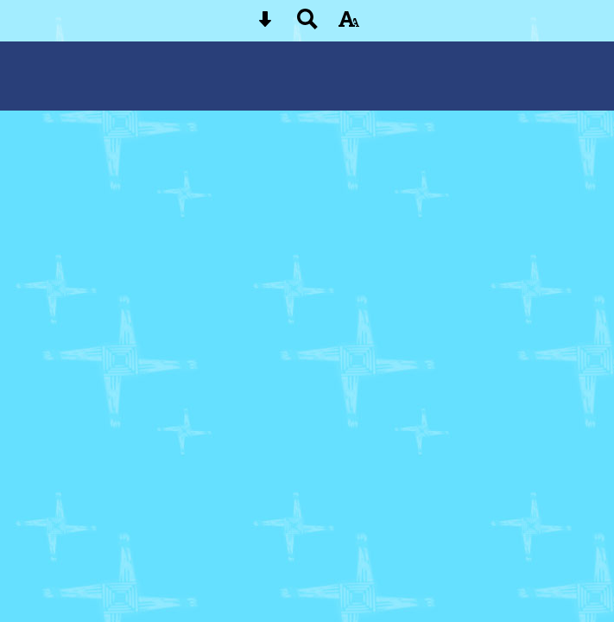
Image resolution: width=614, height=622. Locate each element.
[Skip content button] (265, 24)
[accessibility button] (349, 24)
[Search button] (307, 24)
